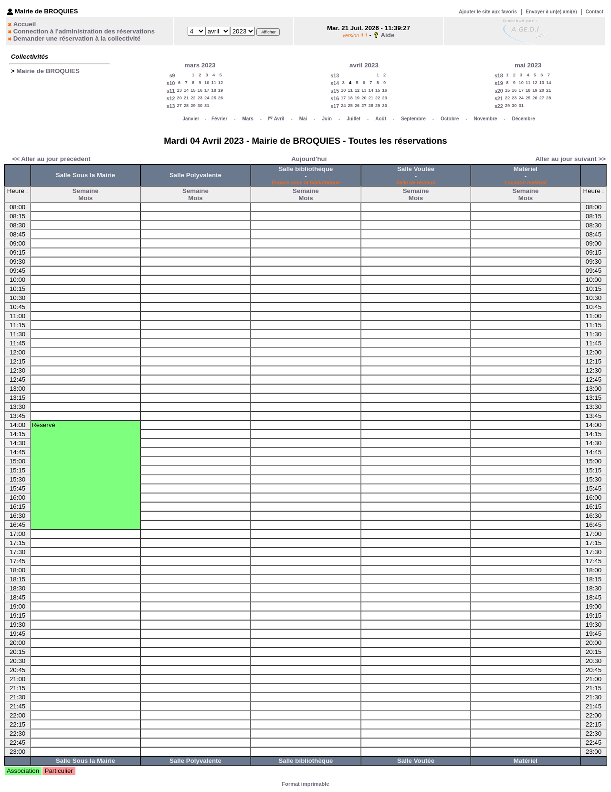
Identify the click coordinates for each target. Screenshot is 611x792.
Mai (303, 118)
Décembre (523, 118)
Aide (387, 35)
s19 (499, 83)
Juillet (353, 118)
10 (206, 82)
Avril (279, 118)
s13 (171, 106)
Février (219, 118)
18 (213, 90)
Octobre (450, 118)
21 (186, 98)
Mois (85, 198)
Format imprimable (305, 784)
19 (220, 90)
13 (179, 90)
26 (220, 98)
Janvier (190, 118)
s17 (334, 106)
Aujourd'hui (309, 158)
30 (200, 105)
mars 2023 (199, 65)
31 (206, 105)
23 (200, 98)
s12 (171, 98)
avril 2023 (364, 65)
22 (192, 98)
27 (179, 105)
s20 (499, 91)
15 (192, 90)
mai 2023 (528, 65)
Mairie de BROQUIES (48, 71)
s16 (334, 98)
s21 (499, 98)
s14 (334, 83)
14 (186, 90)
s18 (499, 75)
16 (200, 90)
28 (186, 105)
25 (213, 98)
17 (206, 90)
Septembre (413, 118)
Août (380, 118)
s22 (499, 106)
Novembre (485, 118)
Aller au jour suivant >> (571, 158)
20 (179, 98)
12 (220, 82)
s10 (171, 83)
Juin (327, 118)
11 (213, 82)
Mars (247, 118)
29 (192, 105)
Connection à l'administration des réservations (84, 31)
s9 (172, 75)
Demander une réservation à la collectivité (77, 38)
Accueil (24, 24)
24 (206, 98)
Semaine (86, 190)
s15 (334, 91)
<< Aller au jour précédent (51, 158)
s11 (171, 91)
